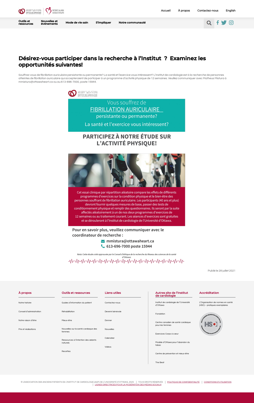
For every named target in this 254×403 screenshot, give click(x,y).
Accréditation (209, 293)
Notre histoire (25, 303)
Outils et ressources (26, 22)
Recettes (66, 351)
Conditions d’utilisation (217, 382)
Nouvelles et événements (49, 22)
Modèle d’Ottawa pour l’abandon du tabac (172, 343)
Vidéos (108, 347)
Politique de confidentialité (183, 382)
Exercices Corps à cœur (167, 334)
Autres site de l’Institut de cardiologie (171, 294)
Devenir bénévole (113, 311)
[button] (209, 23)
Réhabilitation (68, 311)
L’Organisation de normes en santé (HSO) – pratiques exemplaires (216, 303)
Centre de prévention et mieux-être (172, 353)
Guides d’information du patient (77, 303)
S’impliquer (103, 22)
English (230, 10)
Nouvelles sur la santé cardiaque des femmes (79, 330)
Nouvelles (109, 329)
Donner (108, 320)
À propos (184, 10)
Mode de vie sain (77, 22)
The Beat (159, 362)
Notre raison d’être (28, 320)
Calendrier (109, 338)
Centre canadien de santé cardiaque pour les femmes (173, 323)
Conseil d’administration (30, 311)
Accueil (166, 10)
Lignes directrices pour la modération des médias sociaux (128, 385)
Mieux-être (67, 320)
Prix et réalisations (27, 329)
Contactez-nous (207, 10)
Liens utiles (113, 293)
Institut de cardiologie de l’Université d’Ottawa (172, 303)
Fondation (160, 314)
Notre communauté (132, 22)
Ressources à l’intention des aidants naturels (79, 341)
